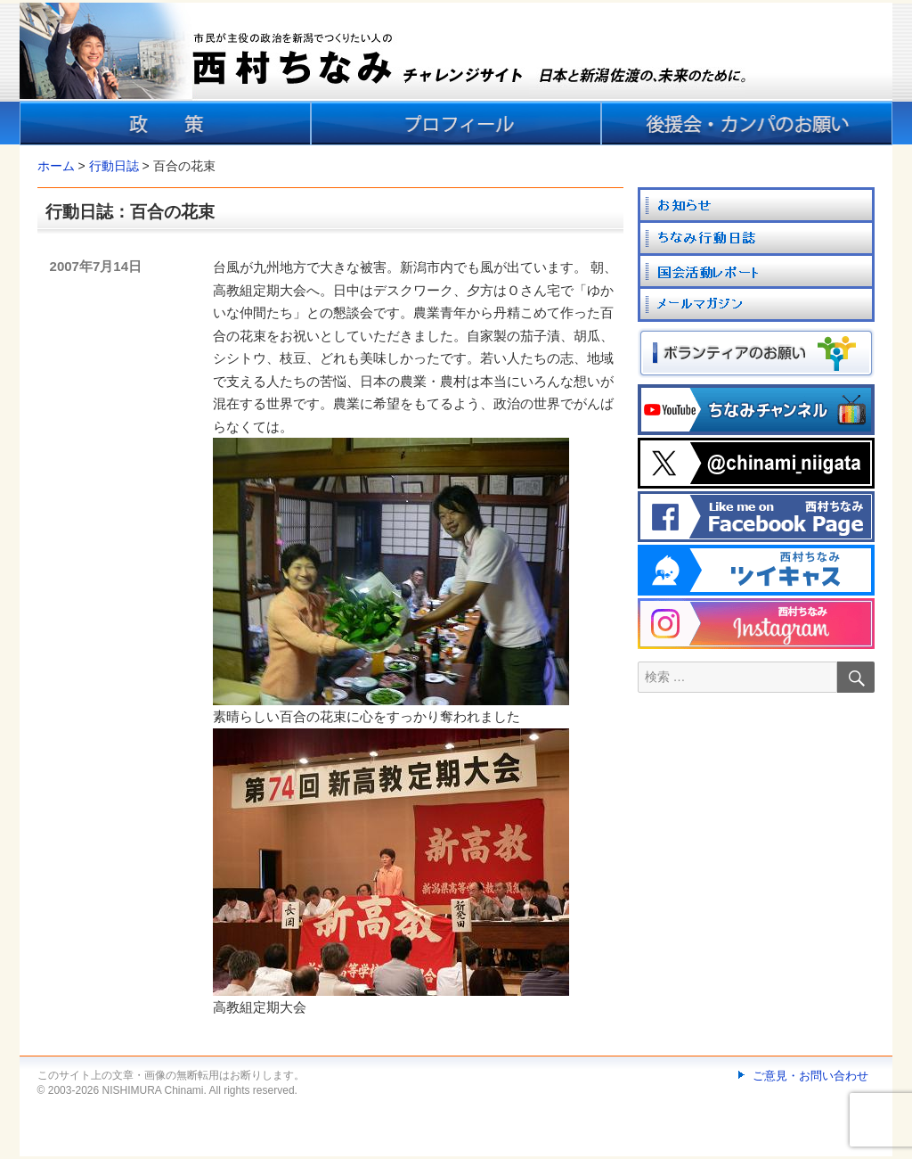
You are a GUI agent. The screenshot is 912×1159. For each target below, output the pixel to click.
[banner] (456, 74)
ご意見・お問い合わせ (810, 1075)
